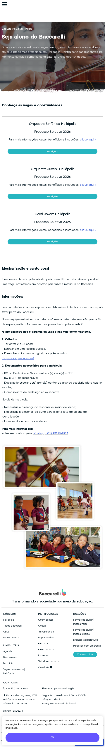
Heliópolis (8, 620)
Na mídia (8, 663)
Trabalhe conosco (48, 661)
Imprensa (43, 655)
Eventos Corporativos (85, 640)
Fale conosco (46, 649)
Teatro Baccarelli (12, 626)
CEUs (6, 632)
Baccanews (9, 657)
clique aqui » (88, 139)
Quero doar (85, 654)
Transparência (46, 632)
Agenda (7, 651)
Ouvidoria (45, 667)
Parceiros (43, 643)
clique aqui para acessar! (18, 358)
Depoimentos (46, 638)
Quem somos (45, 620)
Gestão (42, 626)
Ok (52, 737)
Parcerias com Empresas (87, 646)
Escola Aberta (11, 638)
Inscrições (52, 151)
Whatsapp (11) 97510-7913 (50, 433)
